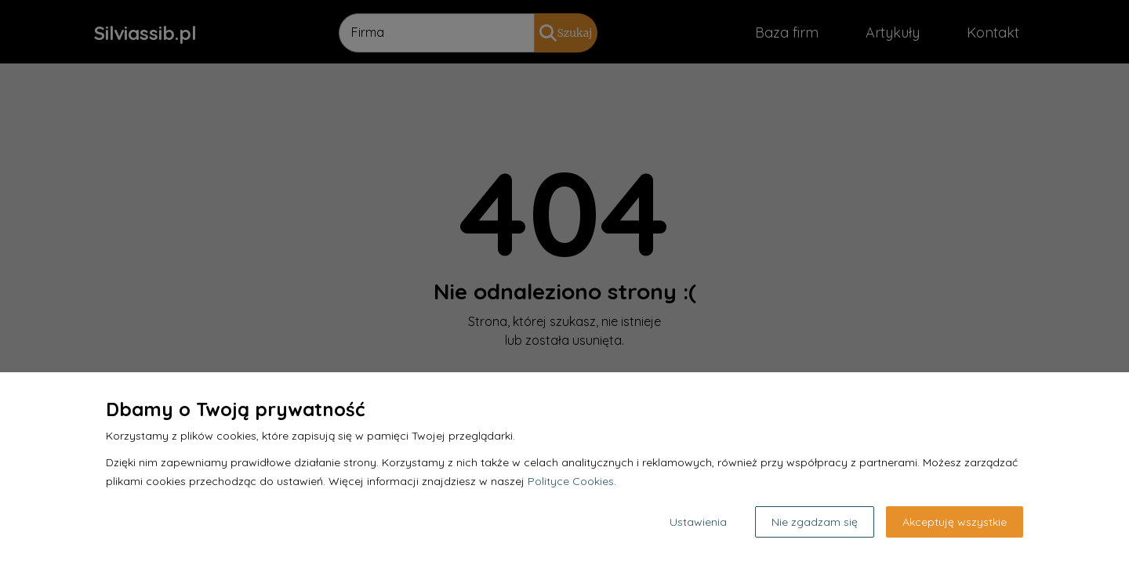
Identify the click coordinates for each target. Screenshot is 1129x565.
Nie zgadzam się (814, 522)
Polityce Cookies (571, 481)
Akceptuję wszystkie (954, 522)
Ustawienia (698, 522)
